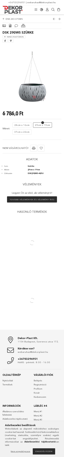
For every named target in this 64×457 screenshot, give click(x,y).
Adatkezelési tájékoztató (15, 418)
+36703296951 (17, 2)
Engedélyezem (43, 451)
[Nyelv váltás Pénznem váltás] (41, 10)
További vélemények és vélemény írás (32, 199)
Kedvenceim (40, 397)
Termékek (8, 384)
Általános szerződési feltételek (13, 413)
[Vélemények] (16, 25)
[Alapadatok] (4, 25)
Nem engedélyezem (20, 451)
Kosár (37, 392)
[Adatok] (10, 25)
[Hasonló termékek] (23, 25)
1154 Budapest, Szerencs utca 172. (38, 341)
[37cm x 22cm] (22, 132)
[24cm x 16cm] (22, 125)
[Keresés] (53, 10)
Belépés (38, 380)
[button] (33, 148)
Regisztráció (40, 384)
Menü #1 (38, 411)
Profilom (38, 388)
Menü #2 (38, 415)
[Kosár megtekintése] (58, 10)
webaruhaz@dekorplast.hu (41, 2)
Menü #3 (38, 419)
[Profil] (47, 10)
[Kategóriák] (36, 10)
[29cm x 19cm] (42, 125)
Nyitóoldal (8, 380)
